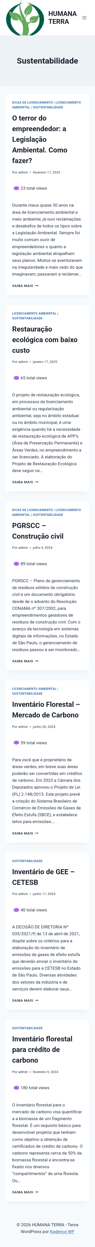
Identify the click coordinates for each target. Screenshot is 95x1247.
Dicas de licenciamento (32, 102)
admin (23, 172)
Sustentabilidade (48, 107)
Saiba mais (25, 286)
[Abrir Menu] (84, 18)
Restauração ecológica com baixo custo (45, 340)
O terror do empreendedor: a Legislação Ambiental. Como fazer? (39, 139)
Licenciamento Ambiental (34, 313)
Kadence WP (62, 1231)
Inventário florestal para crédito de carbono (42, 1049)
